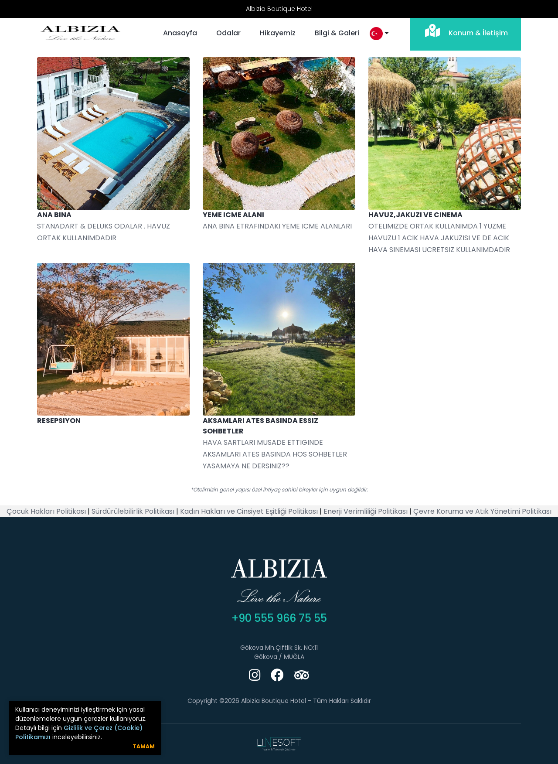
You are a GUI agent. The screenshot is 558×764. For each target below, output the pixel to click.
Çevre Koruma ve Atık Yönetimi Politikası (482, 511)
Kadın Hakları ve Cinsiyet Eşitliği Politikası (249, 511)
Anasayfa (180, 33)
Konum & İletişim (465, 31)
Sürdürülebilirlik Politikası (133, 511)
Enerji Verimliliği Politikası (365, 511)
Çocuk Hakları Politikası (46, 511)
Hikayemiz (278, 33)
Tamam (144, 746)
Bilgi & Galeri (337, 33)
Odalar (228, 33)
